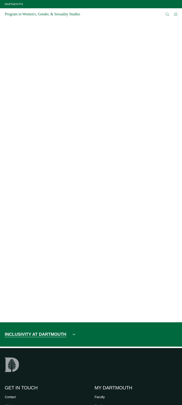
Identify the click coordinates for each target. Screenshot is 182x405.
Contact (10, 397)
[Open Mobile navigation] (175, 14)
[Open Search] (167, 14)
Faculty (100, 397)
